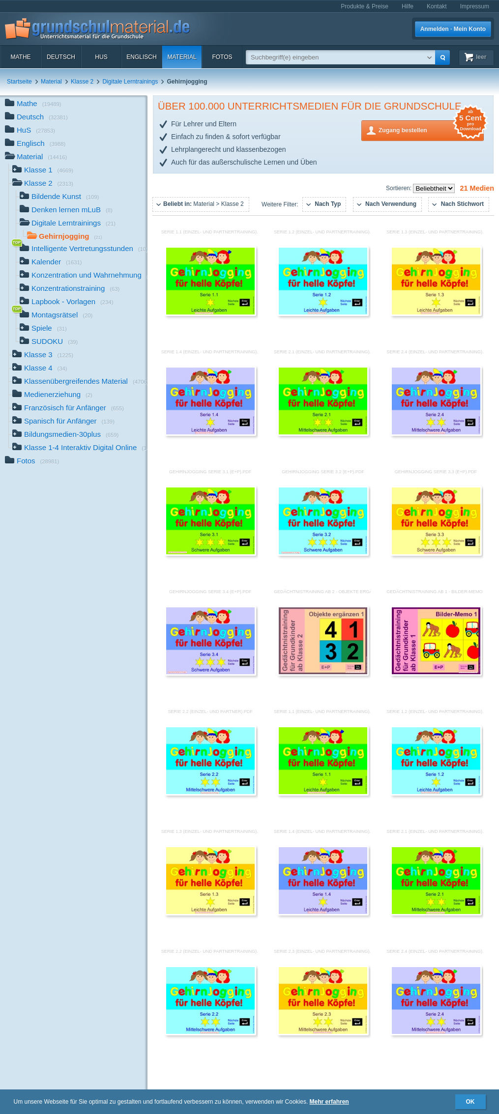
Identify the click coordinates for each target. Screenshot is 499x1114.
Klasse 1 (42, 171)
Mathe (20, 57)
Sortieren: (399, 188)
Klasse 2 (82, 81)
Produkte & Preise (364, 6)
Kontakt (437, 6)
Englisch (141, 57)
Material (181, 57)
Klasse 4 (39, 369)
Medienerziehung (52, 395)
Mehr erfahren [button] (329, 1101)
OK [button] (470, 1101)
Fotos (222, 57)
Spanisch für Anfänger (63, 422)
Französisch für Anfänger (68, 408)
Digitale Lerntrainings (130, 81)
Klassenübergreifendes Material (79, 382)
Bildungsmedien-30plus (65, 435)
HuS (101, 57)
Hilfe (407, 6)
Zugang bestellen (431, 129)
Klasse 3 (42, 355)
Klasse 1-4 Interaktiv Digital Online (79, 448)
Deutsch (61, 57)
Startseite (19, 81)
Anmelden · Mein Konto (453, 29)
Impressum (474, 6)
